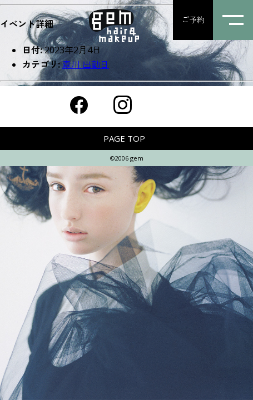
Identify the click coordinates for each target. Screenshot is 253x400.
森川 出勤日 (85, 64)
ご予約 (193, 19)
